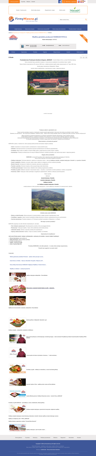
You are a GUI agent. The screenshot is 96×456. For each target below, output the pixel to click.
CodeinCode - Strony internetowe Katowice (50, 449)
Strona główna (18, 437)
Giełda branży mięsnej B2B (43, 29)
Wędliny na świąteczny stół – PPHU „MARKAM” (19, 418)
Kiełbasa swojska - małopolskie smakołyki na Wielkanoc (21, 330)
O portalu (23, 1)
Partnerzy (35, 437)
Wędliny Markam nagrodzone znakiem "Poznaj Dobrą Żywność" (22, 421)
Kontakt (33, 1)
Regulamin (63, 437)
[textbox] (71, 19)
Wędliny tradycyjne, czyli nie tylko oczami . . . (36, 429)
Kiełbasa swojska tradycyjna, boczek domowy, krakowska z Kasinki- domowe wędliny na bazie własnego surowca (33, 416)
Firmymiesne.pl (15, 32)
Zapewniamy (24, 52)
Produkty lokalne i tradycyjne (75, 29)
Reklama (28, 1)
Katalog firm (22, 32)
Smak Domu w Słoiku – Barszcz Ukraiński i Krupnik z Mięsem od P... (26, 260)
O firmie (13, 52)
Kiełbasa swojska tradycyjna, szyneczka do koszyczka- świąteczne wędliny (42, 409)
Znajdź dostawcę (18, 29)
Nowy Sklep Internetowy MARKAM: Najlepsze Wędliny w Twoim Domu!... (28, 264)
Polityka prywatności (45, 437)
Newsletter (71, 437)
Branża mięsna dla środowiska (59, 29)
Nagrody (45, 52)
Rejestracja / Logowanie (71, 1)
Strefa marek (62, 10)
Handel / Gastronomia (21, 10)
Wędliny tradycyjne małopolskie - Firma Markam (37, 275)
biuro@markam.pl (17, 241)
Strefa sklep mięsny (35, 10)
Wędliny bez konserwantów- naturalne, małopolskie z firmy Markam (23, 307)
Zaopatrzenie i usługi (50, 10)
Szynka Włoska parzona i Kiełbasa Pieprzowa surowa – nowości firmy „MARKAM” (44, 396)
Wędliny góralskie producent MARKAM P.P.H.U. (36, 32)
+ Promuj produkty (14, 1)
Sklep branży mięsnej (29, 29)
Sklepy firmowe (56, 52)
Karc (27, 384)
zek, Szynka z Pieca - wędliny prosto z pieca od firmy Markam (42, 384)
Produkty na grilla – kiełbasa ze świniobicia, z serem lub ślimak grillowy (42, 369)
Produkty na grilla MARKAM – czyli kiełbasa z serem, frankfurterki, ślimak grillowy (26, 402)
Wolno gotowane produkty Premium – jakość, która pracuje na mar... (27, 256)
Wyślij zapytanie (80, 52)
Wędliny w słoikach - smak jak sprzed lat (20, 268)
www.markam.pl (65, 45)
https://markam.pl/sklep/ (24, 239)
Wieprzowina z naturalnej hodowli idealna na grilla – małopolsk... (40, 288)
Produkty (35, 52)
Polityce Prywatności (75, 453)
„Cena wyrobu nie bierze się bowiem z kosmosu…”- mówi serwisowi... (41, 355)
